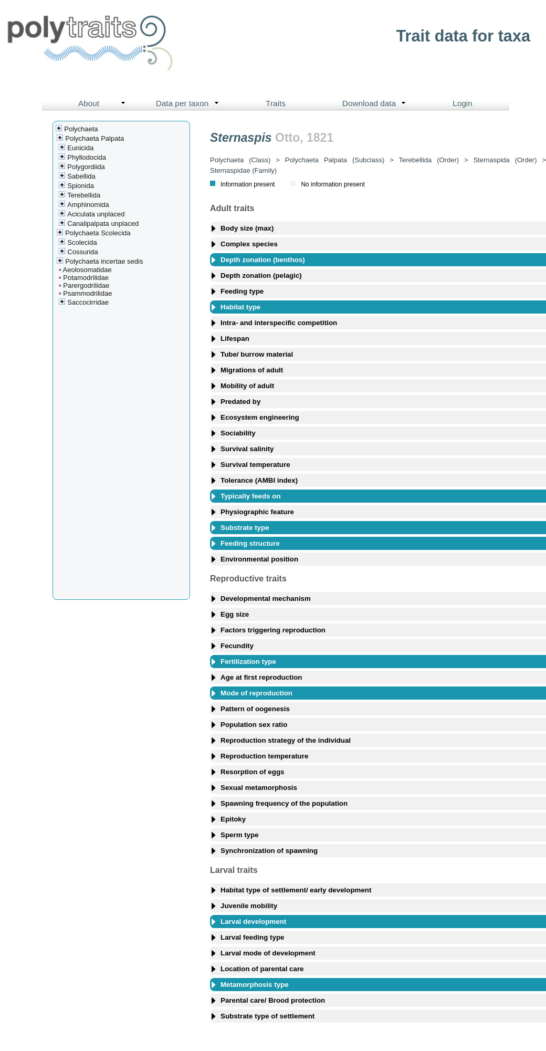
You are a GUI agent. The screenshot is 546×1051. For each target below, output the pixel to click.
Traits (276, 103)
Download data (376, 103)
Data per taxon (190, 103)
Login (462, 103)
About (104, 103)
